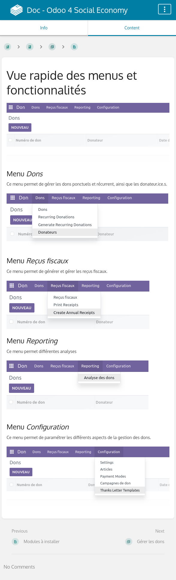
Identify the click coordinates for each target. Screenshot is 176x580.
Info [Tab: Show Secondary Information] (44, 27)
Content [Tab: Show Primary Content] (132, 27)
